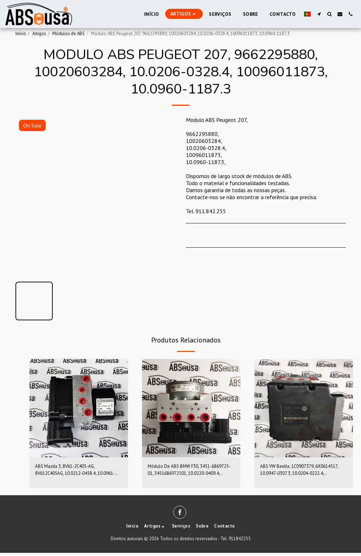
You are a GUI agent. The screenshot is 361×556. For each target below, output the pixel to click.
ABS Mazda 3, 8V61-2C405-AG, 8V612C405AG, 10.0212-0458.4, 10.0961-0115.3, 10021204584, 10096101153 (74, 472)
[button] (319, 14)
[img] (79, 408)
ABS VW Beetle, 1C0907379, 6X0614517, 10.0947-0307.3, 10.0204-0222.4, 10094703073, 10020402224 (298, 472)
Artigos (39, 34)
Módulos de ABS (68, 34)
